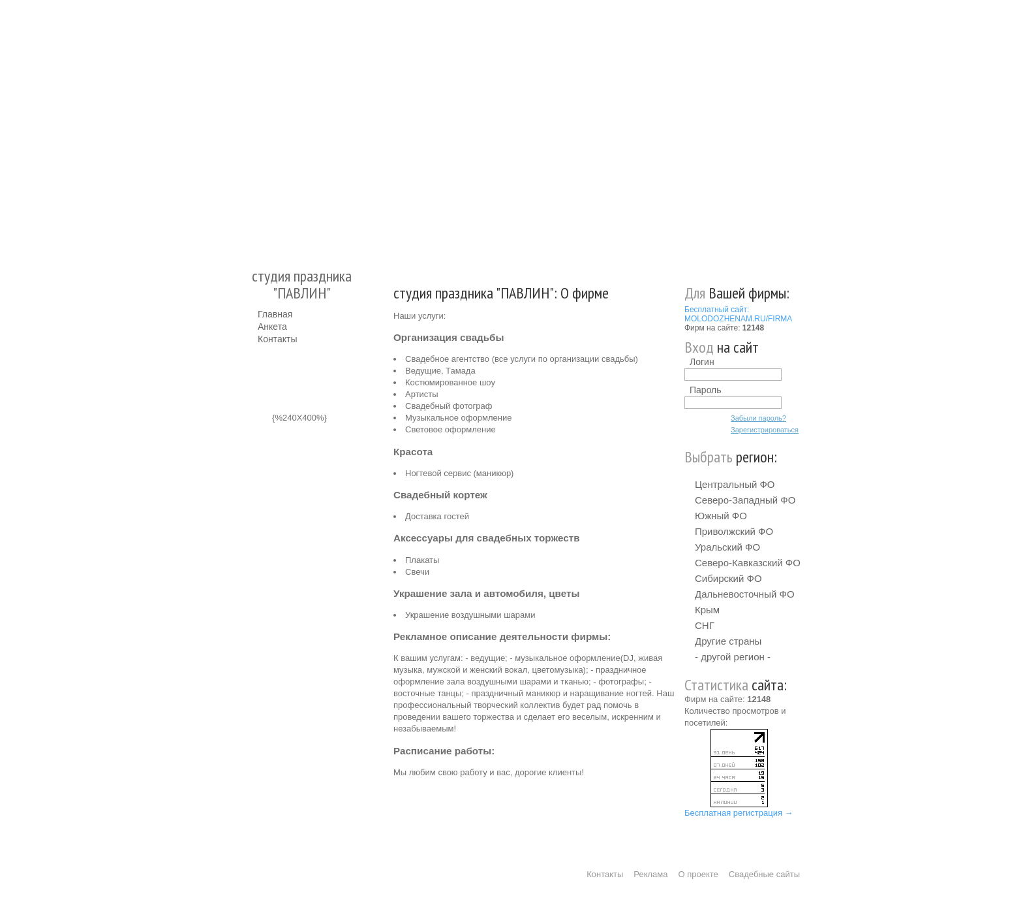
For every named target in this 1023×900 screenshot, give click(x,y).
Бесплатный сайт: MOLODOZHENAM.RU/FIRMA (738, 314)
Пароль (706, 390)
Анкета (272, 326)
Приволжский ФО (734, 531)
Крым (707, 609)
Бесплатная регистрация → (738, 813)
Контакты (277, 339)
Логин (702, 362)
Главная (275, 314)
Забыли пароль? (758, 418)
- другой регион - (733, 656)
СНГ (704, 625)
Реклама (650, 874)
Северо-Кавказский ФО (748, 562)
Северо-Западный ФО (745, 500)
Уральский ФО (727, 547)
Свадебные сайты (764, 874)
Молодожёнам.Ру (263, 127)
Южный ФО (721, 515)
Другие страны (728, 641)
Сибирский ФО (728, 578)
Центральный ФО (735, 484)
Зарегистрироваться (765, 430)
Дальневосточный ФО (745, 594)
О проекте (698, 874)
